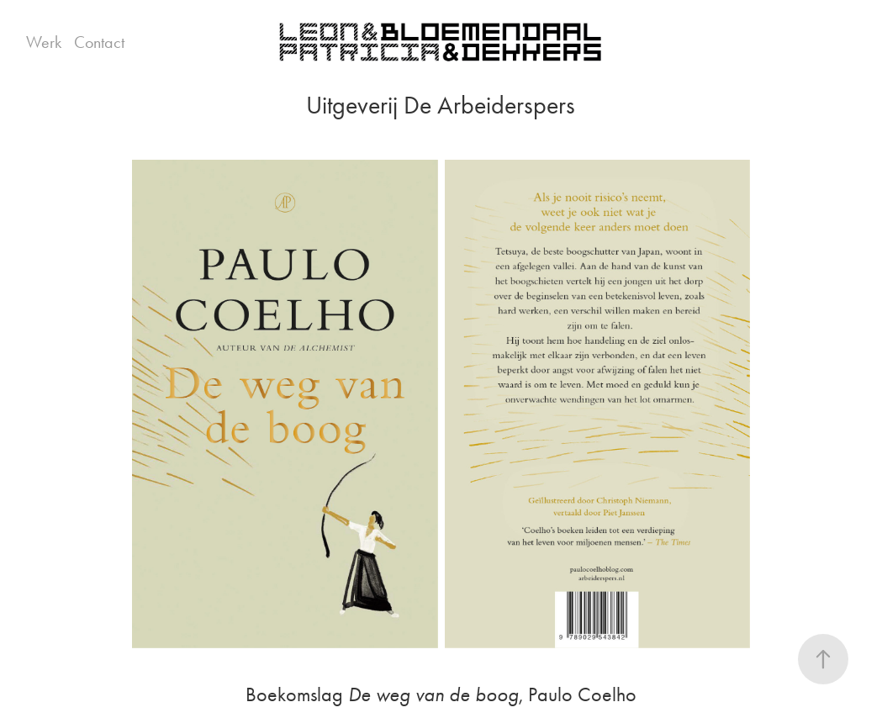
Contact (99, 42)
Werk (43, 42)
